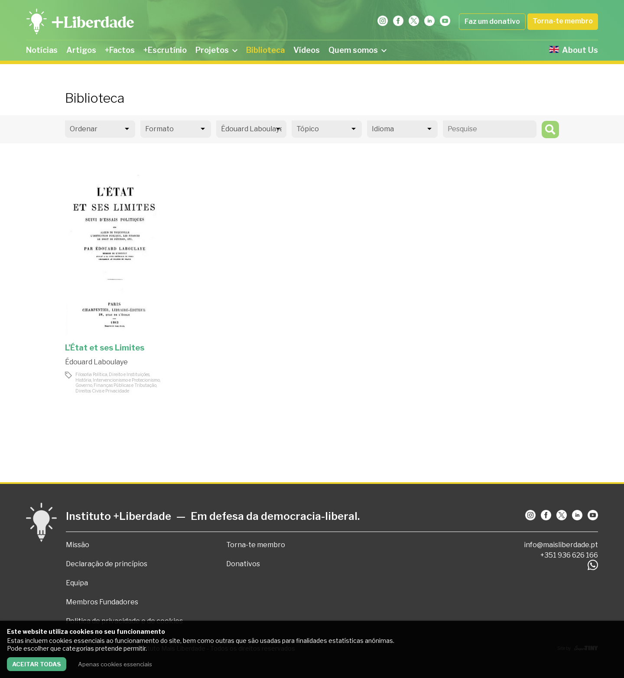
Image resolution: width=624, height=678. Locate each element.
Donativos (243, 564)
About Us (573, 50)
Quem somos (357, 50)
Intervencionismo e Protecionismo (126, 380)
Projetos (216, 50)
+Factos (120, 50)
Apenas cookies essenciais (115, 664)
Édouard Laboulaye (96, 362)
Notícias (42, 50)
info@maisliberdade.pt (561, 545)
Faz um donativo (492, 21)
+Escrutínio (165, 50)
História (83, 380)
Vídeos (306, 50)
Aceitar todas (36, 664)
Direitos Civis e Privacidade (102, 390)
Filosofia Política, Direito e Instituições (112, 374)
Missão (77, 545)
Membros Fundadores (102, 602)
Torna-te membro (563, 21)
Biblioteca (265, 50)
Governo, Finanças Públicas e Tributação (115, 385)
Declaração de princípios (106, 564)
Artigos (81, 50)
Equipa (77, 583)
